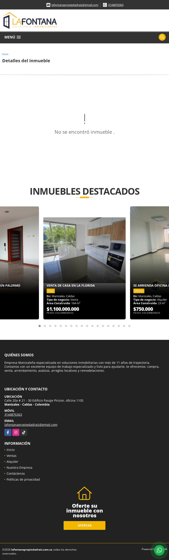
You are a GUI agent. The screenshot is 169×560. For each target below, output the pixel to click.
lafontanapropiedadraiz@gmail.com (74, 5)
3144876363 (115, 5)
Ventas (12, 456)
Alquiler (12, 461)
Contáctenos (16, 473)
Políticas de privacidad (23, 479)
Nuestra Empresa (19, 467)
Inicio (5, 54)
